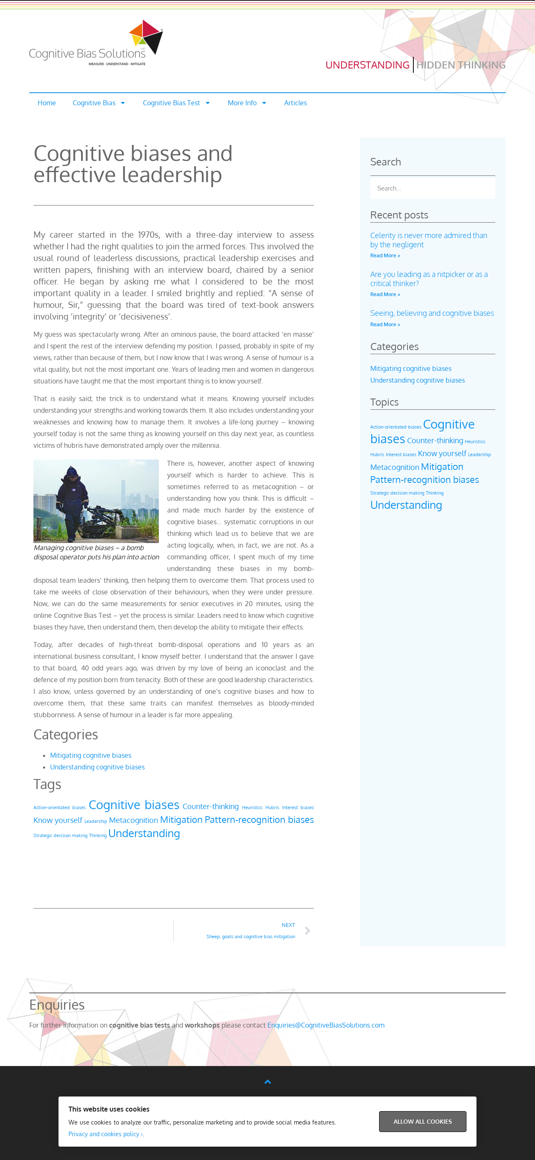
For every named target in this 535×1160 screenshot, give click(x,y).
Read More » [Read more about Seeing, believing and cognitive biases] (385, 324)
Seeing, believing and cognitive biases (432, 312)
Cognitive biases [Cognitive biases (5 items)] (134, 804)
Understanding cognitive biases (97, 767)
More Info (248, 102)
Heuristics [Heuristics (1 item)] (252, 807)
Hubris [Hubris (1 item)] (272, 807)
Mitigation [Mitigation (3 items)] (181, 819)
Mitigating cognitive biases (90, 755)
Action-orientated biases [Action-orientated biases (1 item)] (59, 807)
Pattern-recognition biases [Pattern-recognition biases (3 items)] (259, 819)
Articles (295, 103)
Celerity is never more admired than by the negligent (428, 240)
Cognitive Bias (99, 102)
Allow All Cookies (423, 1121)
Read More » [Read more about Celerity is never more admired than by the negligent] (385, 255)
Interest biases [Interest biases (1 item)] (298, 807)
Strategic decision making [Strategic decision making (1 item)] (60, 835)
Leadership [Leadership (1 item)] (95, 821)
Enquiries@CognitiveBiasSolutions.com (326, 1025)
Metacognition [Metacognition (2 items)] (133, 820)
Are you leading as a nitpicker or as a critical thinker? (429, 278)
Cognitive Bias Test (177, 102)
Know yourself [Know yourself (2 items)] (57, 820)
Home (47, 103)
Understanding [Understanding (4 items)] (144, 833)
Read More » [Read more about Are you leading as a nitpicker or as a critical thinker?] (385, 294)
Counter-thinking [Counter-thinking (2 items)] (211, 806)
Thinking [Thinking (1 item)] (98, 835)
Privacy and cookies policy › (106, 1133)
